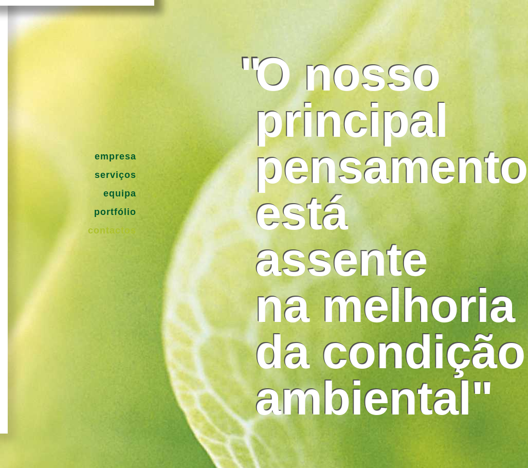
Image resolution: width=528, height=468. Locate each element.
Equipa (119, 193)
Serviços (115, 174)
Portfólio (115, 212)
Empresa (115, 156)
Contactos (112, 230)
